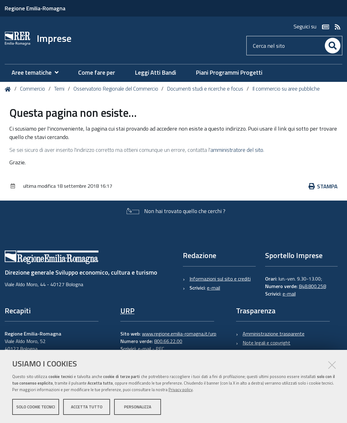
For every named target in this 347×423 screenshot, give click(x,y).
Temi (59, 89)
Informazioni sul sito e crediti (220, 278)
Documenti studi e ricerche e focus (205, 89)
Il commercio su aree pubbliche (286, 89)
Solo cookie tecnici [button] (35, 407)
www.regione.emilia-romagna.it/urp (179, 333)
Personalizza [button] (137, 407)
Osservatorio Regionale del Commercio (115, 89)
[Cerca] (332, 45)
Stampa (323, 186)
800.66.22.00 (168, 341)
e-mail (213, 287)
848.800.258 (312, 286)
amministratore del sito (236, 150)
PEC (160, 348)
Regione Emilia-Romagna (35, 8)
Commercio (32, 89)
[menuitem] (38, 72)
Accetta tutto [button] (87, 407)
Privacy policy (180, 389)
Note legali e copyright (266, 342)
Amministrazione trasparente (273, 333)
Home (9, 89)
